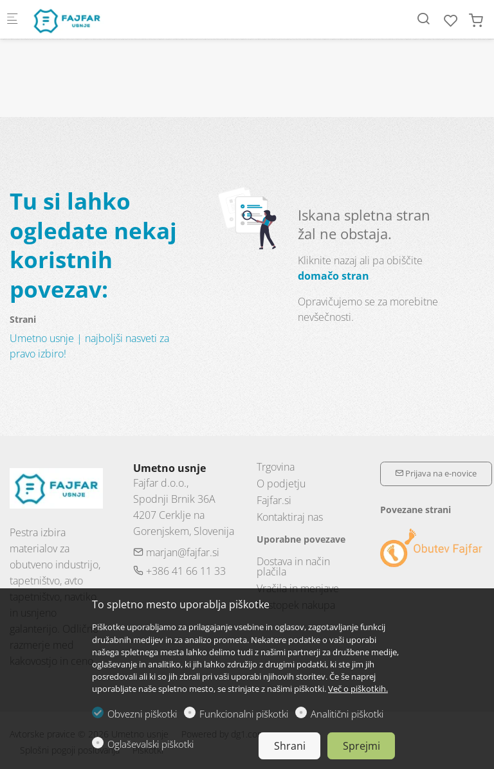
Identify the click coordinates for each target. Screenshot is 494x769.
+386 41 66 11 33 (179, 571)
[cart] (476, 20)
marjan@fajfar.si (176, 552)
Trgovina (276, 467)
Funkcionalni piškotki (243, 713)
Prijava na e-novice (436, 473)
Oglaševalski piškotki (150, 743)
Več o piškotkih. (358, 688)
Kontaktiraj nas (290, 517)
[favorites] (451, 20)
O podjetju (281, 483)
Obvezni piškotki (142, 713)
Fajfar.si (274, 500)
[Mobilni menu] (12, 19)
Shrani (290, 746)
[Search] (423, 18)
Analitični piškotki (347, 713)
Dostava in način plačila (293, 566)
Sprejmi (361, 746)
